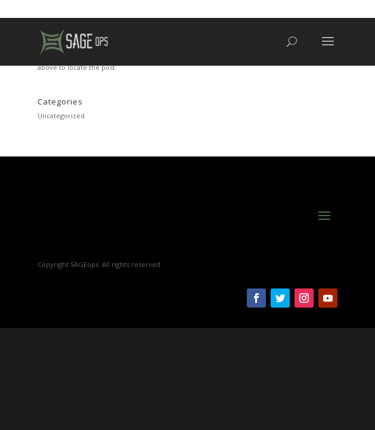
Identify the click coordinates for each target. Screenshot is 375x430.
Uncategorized (61, 115)
